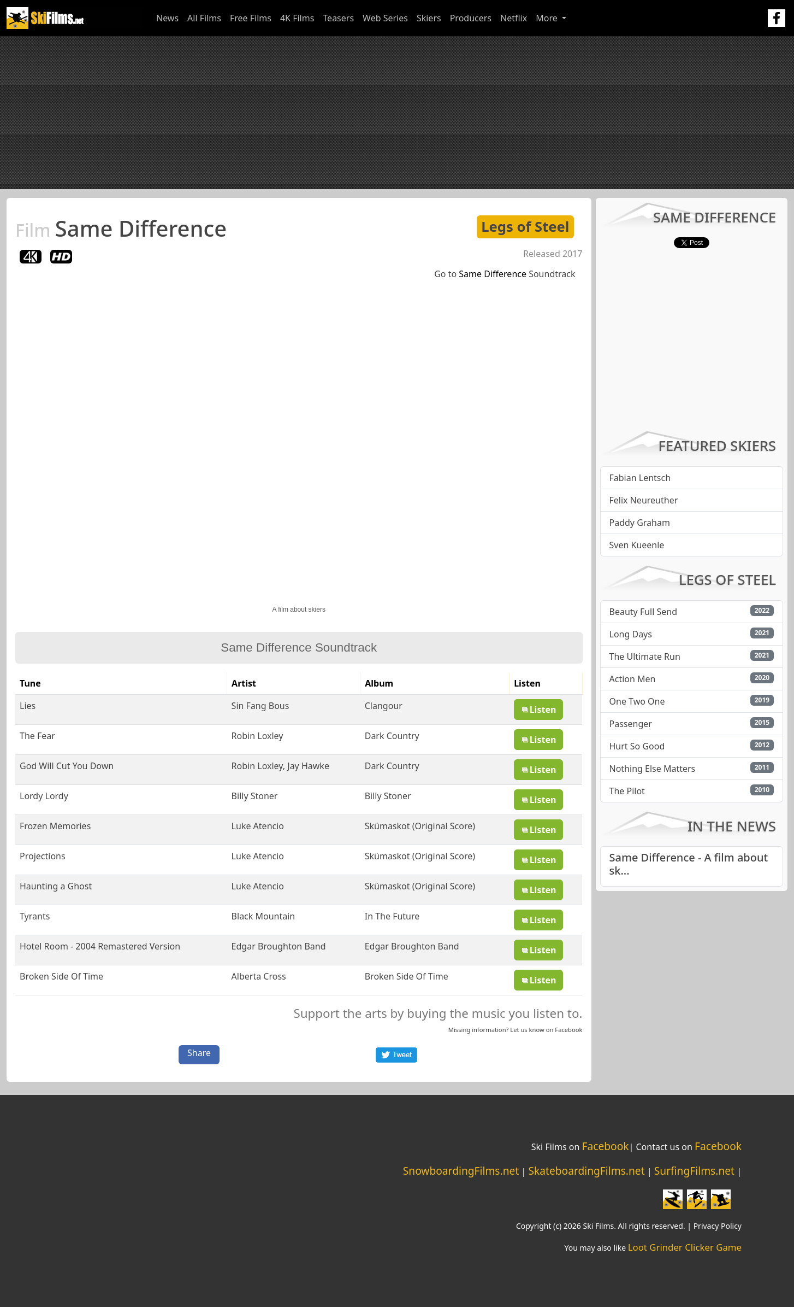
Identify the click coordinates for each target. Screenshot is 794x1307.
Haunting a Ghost (56, 886)
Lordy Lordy (44, 796)
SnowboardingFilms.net (461, 1170)
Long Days (630, 634)
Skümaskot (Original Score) (420, 826)
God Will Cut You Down (67, 766)
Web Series (385, 18)
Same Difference (121, 228)
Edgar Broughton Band (279, 946)
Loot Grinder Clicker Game (685, 1247)
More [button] (548, 18)
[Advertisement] (397, 112)
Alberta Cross (259, 976)
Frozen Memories (55, 826)
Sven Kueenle (637, 545)
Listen (538, 710)
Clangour (383, 706)
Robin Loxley (257, 736)
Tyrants (35, 916)
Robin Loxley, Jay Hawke (280, 766)
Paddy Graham (639, 523)
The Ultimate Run (644, 656)
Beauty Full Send (643, 612)
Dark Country (392, 736)
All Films (204, 18)
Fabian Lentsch (640, 478)
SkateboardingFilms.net (586, 1170)
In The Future (392, 916)
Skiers (429, 18)
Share (199, 1053)
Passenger (630, 724)
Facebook (568, 1029)
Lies (27, 706)
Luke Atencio (258, 826)
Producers (470, 18)
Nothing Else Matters (652, 769)
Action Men (632, 679)
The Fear (37, 736)
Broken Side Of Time (61, 976)
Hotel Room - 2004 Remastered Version (100, 946)
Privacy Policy (718, 1226)
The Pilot (627, 791)
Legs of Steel (525, 226)
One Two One (637, 701)
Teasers (338, 18)
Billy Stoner (255, 796)
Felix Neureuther (643, 500)
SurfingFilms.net (694, 1170)
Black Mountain (263, 916)
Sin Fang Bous (260, 706)
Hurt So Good (637, 746)
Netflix (513, 18)
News (167, 18)
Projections (43, 856)
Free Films (250, 18)
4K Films (297, 18)
